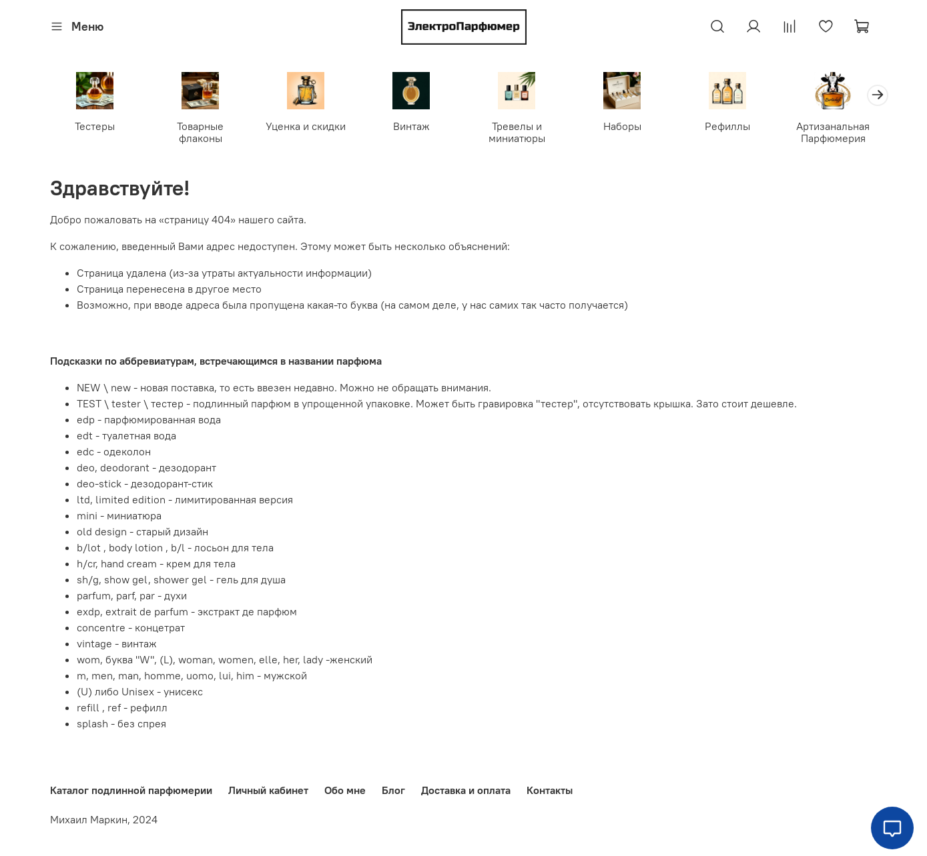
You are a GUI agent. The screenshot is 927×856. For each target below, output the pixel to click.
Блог (393, 790)
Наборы (622, 126)
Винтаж (410, 126)
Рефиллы (727, 126)
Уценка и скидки (306, 126)
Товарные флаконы (200, 132)
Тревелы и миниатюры (516, 132)
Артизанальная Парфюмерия (833, 132)
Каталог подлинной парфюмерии (131, 790)
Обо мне (345, 790)
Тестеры (95, 126)
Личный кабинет (268, 790)
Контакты (550, 790)
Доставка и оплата (466, 790)
